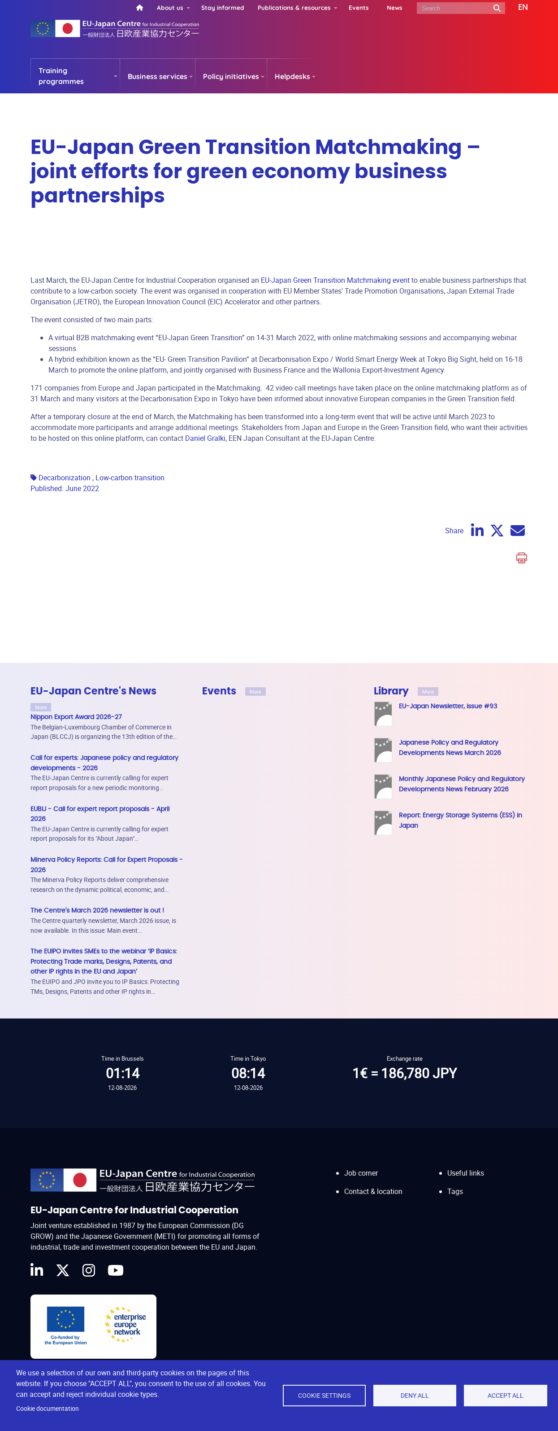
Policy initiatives (231, 76)
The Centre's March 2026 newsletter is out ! (97, 910)
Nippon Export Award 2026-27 (76, 717)
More (41, 707)
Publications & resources (294, 7)
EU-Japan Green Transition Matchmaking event (335, 280)
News (394, 7)
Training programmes (61, 76)
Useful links (465, 1164)
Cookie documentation (47, 1409)
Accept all (505, 1395)
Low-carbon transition (129, 478)
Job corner (361, 1164)
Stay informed (222, 7)
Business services (157, 76)
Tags (455, 1183)
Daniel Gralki (205, 438)
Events (359, 7)
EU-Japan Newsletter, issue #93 (448, 706)
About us (170, 7)
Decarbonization (65, 478)
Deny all (415, 1395)
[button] (516, 7)
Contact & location (373, 1183)
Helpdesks (292, 76)
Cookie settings (324, 1395)
